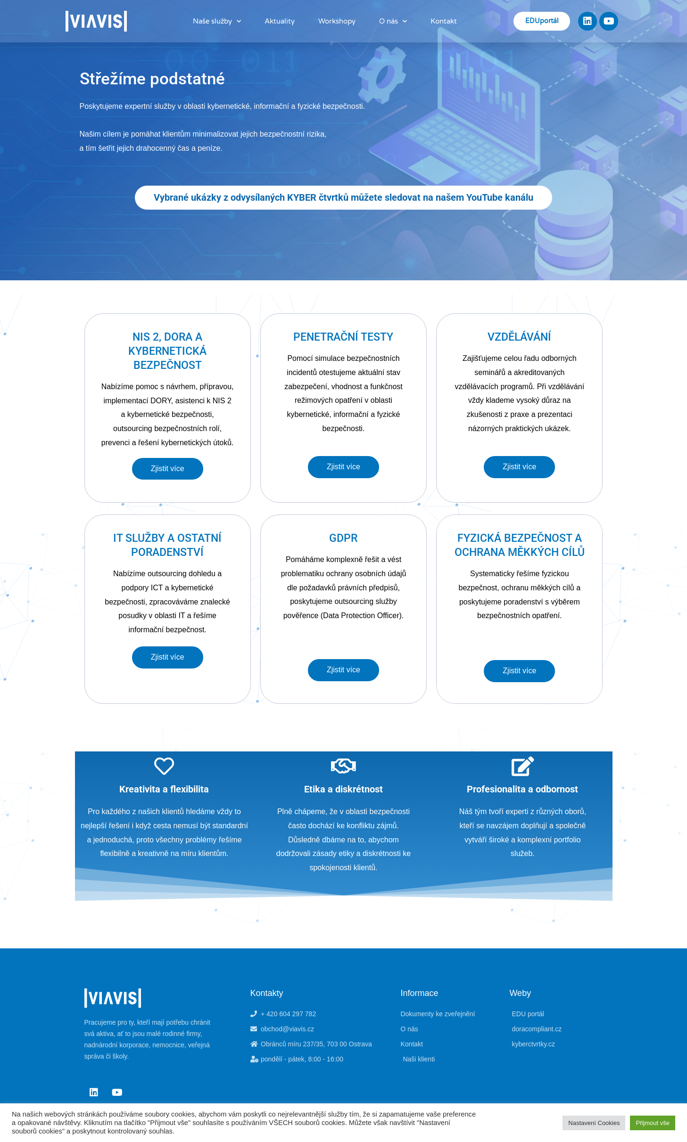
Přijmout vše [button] (653, 1122)
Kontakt (443, 21)
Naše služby (217, 21)
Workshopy (337, 21)
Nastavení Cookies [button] (594, 1122)
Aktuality (280, 21)
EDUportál (541, 21)
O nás (393, 21)
